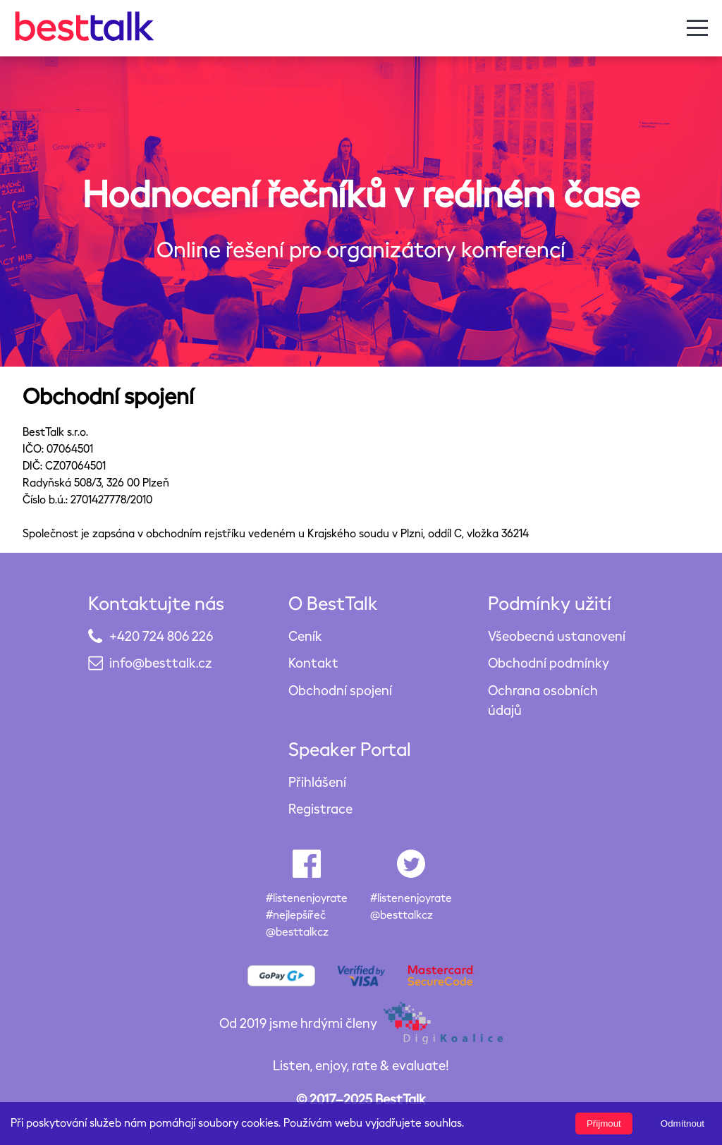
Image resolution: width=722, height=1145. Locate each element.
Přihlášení (317, 781)
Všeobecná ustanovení (556, 635)
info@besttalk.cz (160, 662)
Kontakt (313, 662)
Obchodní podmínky (548, 662)
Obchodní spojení (340, 690)
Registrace (320, 808)
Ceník (305, 635)
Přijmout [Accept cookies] (604, 1123)
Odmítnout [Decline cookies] (682, 1123)
